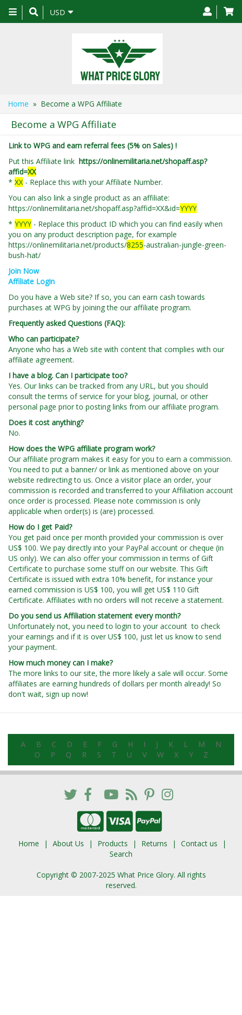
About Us (68, 843)
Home (18, 104)
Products (113, 843)
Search (121, 854)
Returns (154, 843)
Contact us (199, 843)
